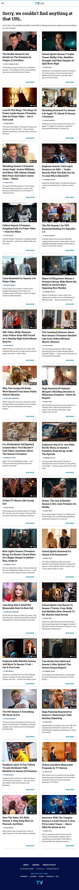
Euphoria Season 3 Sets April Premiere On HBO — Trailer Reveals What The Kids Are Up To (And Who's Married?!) (58, 171)
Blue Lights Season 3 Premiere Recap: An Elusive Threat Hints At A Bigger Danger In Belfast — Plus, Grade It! (19, 556)
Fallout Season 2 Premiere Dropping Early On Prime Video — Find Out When (19, 228)
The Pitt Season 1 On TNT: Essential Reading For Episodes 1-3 (58, 228)
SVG (57, 876)
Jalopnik (33, 876)
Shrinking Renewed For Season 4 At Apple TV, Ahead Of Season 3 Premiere (58, 113)
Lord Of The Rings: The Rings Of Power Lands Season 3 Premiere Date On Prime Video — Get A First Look (19, 115)
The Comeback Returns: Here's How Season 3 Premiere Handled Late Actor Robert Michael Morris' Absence (59, 337)
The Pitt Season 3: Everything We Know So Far (18, 713)
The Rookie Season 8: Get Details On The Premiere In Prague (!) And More (16, 57)
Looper (41, 876)
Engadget (24, 876)
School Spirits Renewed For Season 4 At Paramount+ (56, 553)
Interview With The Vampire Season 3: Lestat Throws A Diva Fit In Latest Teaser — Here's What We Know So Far (58, 822)
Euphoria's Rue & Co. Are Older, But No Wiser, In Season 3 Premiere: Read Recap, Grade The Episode (58, 449)
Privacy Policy (49, 865)
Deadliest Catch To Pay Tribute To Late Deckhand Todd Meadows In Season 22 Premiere (19, 768)
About (26, 865)
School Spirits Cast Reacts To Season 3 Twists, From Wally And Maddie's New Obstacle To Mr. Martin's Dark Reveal (58, 610)
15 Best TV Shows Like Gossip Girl (18, 502)
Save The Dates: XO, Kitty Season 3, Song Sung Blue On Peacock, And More (17, 820)
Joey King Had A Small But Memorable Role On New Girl (17, 606)
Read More (30, 82)
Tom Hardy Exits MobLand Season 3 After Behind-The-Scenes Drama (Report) (57, 664)
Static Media (29, 869)
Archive (35, 865)
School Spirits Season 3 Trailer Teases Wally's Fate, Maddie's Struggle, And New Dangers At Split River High (58, 59)
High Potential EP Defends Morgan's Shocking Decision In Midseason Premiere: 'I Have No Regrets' (59, 393)
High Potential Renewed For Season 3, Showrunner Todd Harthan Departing (57, 715)
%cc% (34, 49)
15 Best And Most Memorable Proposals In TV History (57, 766)
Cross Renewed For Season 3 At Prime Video (19, 280)
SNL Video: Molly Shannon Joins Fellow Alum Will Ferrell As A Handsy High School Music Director (19, 337)
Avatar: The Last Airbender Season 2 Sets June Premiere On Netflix (59, 504)
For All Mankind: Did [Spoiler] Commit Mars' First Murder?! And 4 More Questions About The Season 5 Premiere (18, 449)
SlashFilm (49, 876)
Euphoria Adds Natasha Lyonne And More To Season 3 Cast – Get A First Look (19, 664)
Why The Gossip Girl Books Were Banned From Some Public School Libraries (19, 391)
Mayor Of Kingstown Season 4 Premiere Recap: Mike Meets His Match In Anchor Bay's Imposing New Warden (59, 283)
